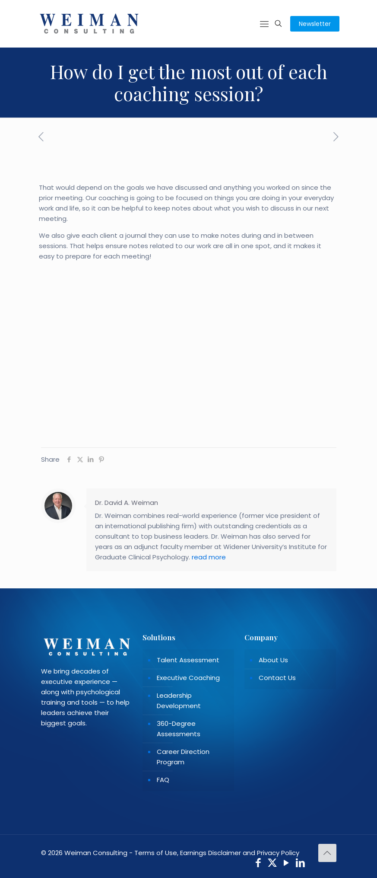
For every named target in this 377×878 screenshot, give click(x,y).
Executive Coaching (188, 677)
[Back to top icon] (327, 853)
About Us (273, 659)
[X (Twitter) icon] (272, 863)
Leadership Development (179, 700)
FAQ (163, 779)
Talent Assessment (188, 659)
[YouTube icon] (286, 863)
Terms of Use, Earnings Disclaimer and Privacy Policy (216, 852)
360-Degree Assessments (178, 728)
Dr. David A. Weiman (126, 502)
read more (209, 557)
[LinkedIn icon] (300, 863)
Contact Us (277, 677)
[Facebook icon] (258, 863)
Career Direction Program (183, 756)
